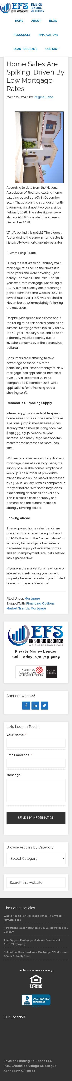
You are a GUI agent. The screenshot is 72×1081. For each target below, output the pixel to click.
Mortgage (32, 598)
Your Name (16, 735)
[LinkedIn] (35, 706)
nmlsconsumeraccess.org (36, 970)
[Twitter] (44, 706)
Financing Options (40, 603)
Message (14, 775)
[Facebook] (26, 706)
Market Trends (18, 608)
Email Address (19, 755)
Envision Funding (36, 8)
